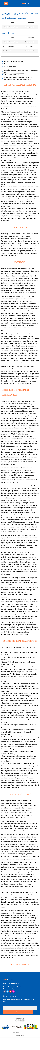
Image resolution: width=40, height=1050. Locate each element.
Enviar (18, 1012)
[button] (6, 3)
